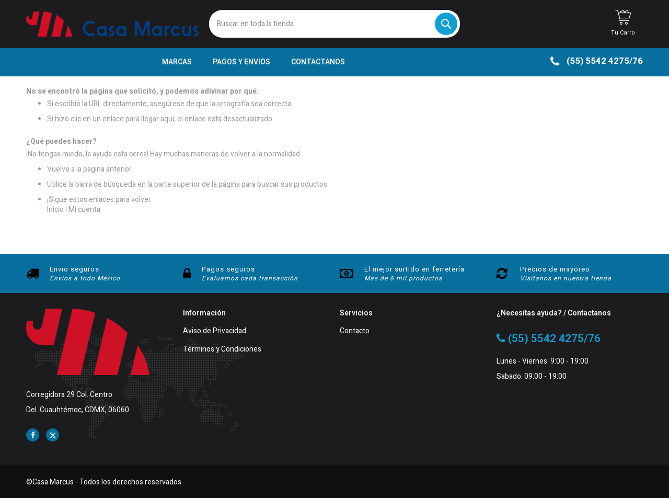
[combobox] (334, 24)
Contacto (355, 331)
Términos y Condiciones (222, 350)
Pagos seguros (228, 269)
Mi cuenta (84, 209)
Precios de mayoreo (555, 269)
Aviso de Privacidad (214, 331)
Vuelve (58, 169)
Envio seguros (74, 269)
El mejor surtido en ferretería (414, 269)
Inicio (55, 209)
